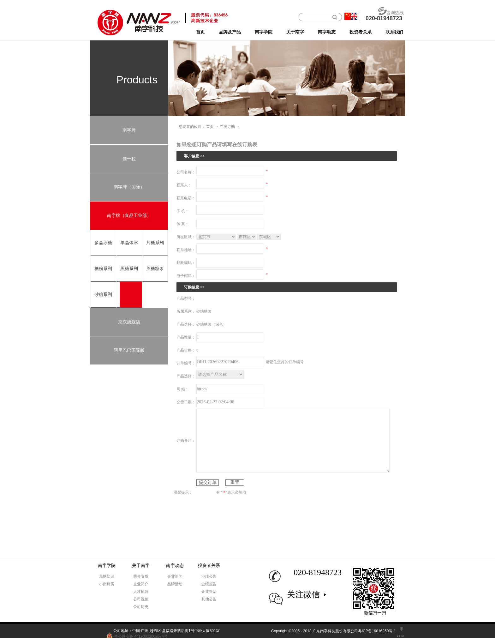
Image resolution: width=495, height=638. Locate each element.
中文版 (347, 16)
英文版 (354, 16)
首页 (200, 32)
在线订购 (227, 126)
